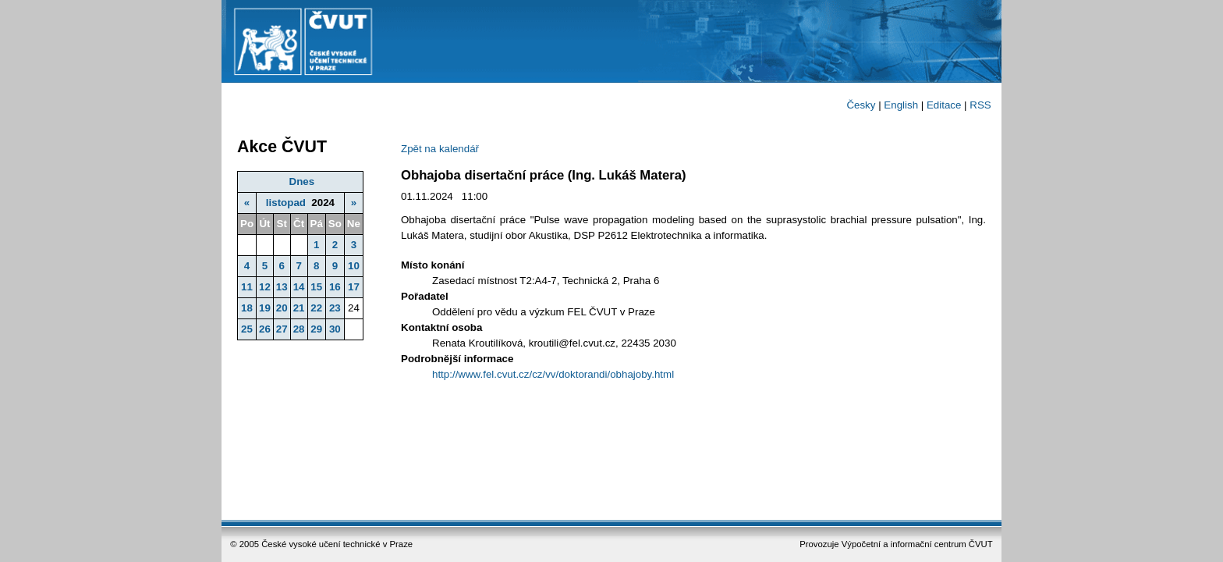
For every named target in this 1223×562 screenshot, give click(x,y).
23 (335, 308)
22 (316, 308)
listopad (286, 202)
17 (354, 287)
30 (335, 329)
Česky (860, 105)
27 (282, 329)
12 (265, 287)
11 (247, 287)
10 (354, 266)
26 (265, 329)
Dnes (302, 181)
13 (282, 287)
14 (299, 287)
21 (299, 308)
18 (247, 308)
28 (299, 329)
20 (282, 308)
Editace (944, 105)
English (901, 105)
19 (265, 308)
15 (316, 287)
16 (335, 287)
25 (247, 329)
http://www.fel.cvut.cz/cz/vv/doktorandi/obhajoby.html (553, 374)
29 (316, 329)
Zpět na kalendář (440, 149)
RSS (980, 105)
